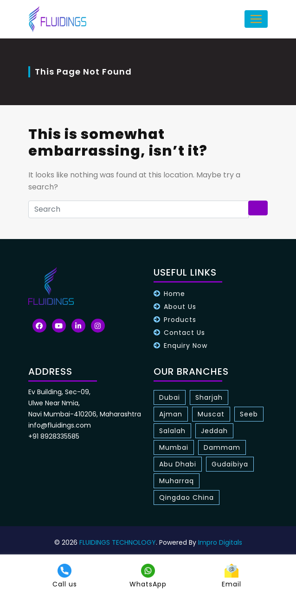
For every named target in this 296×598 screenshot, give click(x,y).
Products (180, 319)
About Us (180, 306)
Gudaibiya (230, 464)
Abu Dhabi (177, 464)
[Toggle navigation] (256, 19)
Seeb (249, 414)
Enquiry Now (185, 345)
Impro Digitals (220, 542)
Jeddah (214, 430)
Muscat (211, 414)
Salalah (172, 430)
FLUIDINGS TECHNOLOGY (117, 542)
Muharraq (176, 480)
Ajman (170, 414)
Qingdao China (186, 497)
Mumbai (173, 447)
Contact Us (184, 332)
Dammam (222, 447)
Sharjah (209, 397)
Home (174, 293)
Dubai (169, 397)
